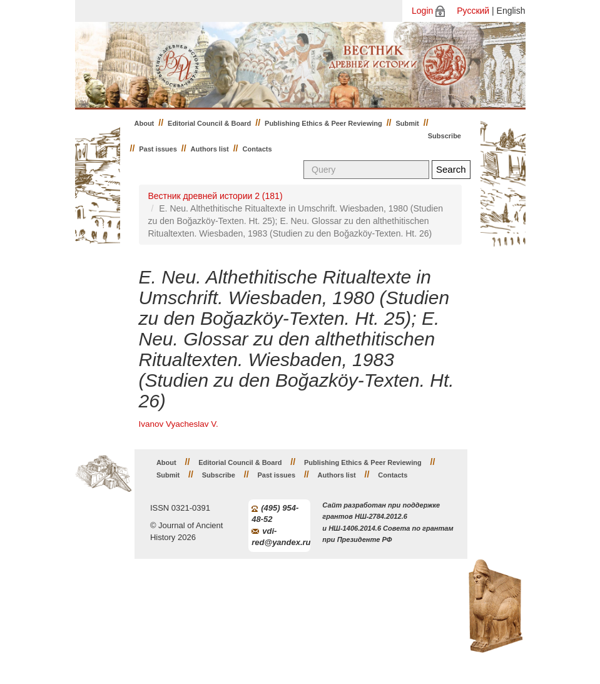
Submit (407, 123)
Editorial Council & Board (209, 123)
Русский (473, 11)
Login (422, 11)
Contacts (257, 149)
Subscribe (444, 136)
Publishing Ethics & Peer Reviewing (323, 123)
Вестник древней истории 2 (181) (215, 196)
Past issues (158, 149)
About (145, 123)
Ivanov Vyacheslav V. (178, 424)
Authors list (210, 149)
